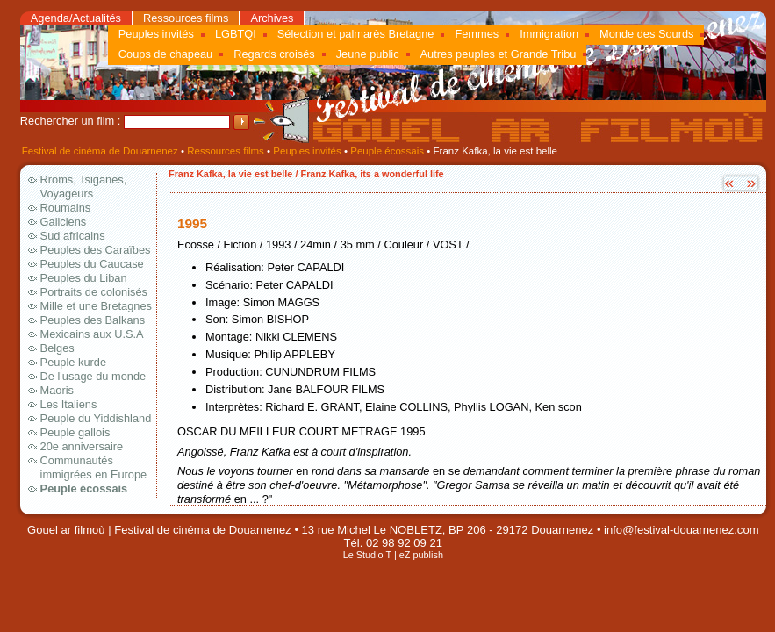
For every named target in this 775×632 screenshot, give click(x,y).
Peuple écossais (387, 151)
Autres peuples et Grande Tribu (498, 54)
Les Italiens (68, 404)
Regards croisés (273, 54)
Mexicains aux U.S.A (92, 334)
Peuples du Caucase (92, 263)
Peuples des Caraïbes (95, 249)
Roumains (65, 207)
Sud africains (72, 235)
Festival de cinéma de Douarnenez (100, 151)
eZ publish (421, 554)
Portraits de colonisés (93, 291)
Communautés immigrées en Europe (93, 467)
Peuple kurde (73, 362)
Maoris (57, 390)
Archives (271, 18)
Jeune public (367, 54)
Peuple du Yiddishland (96, 418)
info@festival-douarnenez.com (681, 529)
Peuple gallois (75, 432)
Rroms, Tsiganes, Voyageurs (83, 186)
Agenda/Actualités (76, 18)
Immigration (549, 33)
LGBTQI (235, 33)
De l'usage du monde (93, 376)
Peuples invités (156, 33)
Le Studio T (367, 554)
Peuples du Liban (83, 277)
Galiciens (63, 221)
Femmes (477, 33)
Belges (57, 348)
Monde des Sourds (646, 33)
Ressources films (185, 18)
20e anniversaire (82, 446)
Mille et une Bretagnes (96, 305)
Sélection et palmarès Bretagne (355, 33)
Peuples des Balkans (93, 320)
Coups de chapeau (165, 54)
